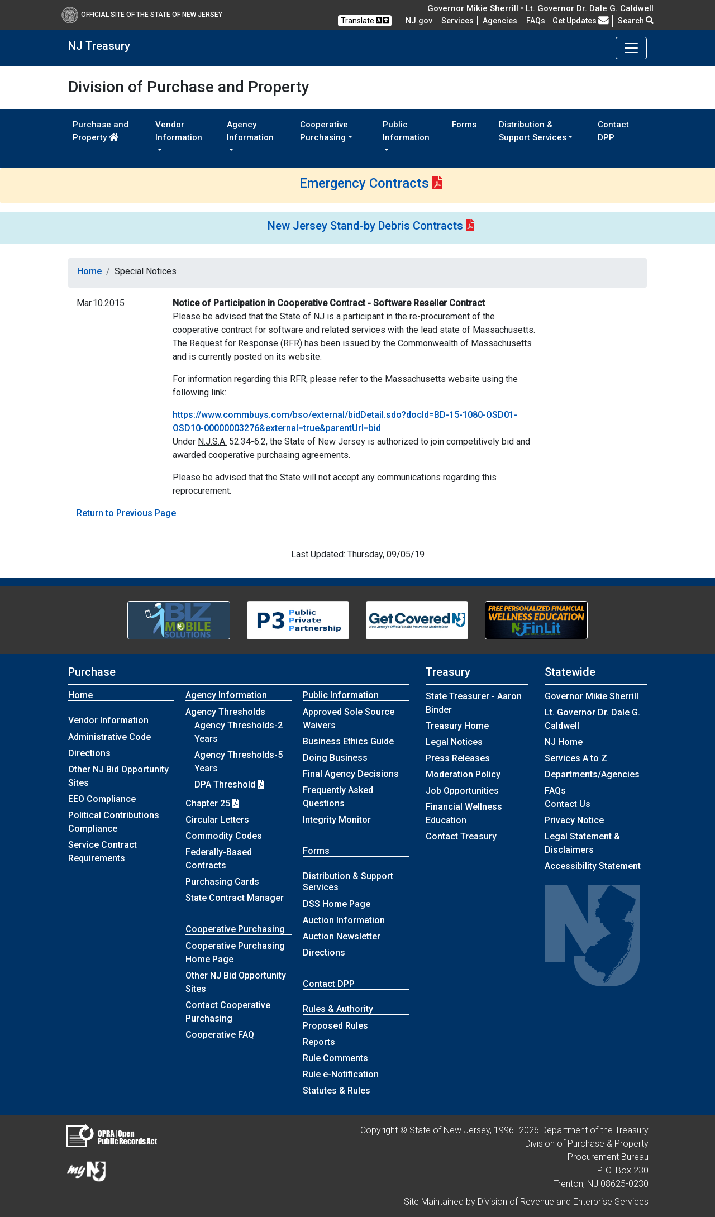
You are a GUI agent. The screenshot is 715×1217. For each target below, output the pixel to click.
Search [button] (636, 20)
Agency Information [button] (250, 131)
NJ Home (564, 742)
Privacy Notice (574, 820)
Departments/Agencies (592, 774)
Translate (365, 20)
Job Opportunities (462, 790)
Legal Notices (454, 742)
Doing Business (335, 757)
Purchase (92, 672)
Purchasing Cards (222, 881)
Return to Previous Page (126, 513)
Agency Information (226, 695)
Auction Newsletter (341, 936)
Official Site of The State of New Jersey (141, 14)
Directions (89, 753)
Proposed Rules (335, 1025)
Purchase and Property (100, 131)
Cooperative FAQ (219, 1034)
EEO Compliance (102, 799)
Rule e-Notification (341, 1074)
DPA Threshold (229, 784)
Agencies (500, 20)
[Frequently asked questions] (535, 20)
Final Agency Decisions (351, 774)
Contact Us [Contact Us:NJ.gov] (567, 804)
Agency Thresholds (225, 712)
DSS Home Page (336, 904)
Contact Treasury (461, 836)
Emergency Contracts (364, 183)
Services (457, 20)
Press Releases (458, 758)
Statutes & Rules (336, 1090)
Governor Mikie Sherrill (591, 696)
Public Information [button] (406, 131)
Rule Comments (335, 1058)
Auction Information (344, 920)
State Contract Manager (234, 898)
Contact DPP (613, 131)
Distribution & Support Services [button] (532, 131)
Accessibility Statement (593, 866)
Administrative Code (109, 737)
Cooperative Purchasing (235, 929)
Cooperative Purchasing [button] (324, 131)
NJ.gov (419, 20)
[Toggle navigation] (631, 48)
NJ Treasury (99, 46)
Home (89, 271)
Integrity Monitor (337, 819)
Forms (464, 125)
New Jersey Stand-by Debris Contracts (365, 225)
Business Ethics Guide (348, 741)
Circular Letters (217, 819)
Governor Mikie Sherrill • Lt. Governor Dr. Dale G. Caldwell (540, 8)
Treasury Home (457, 725)
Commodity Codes (223, 836)
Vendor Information (108, 720)
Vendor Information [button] (178, 131)
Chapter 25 (212, 803)
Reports (319, 1042)
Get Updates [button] (580, 20)
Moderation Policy (463, 774)
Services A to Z (576, 758)
